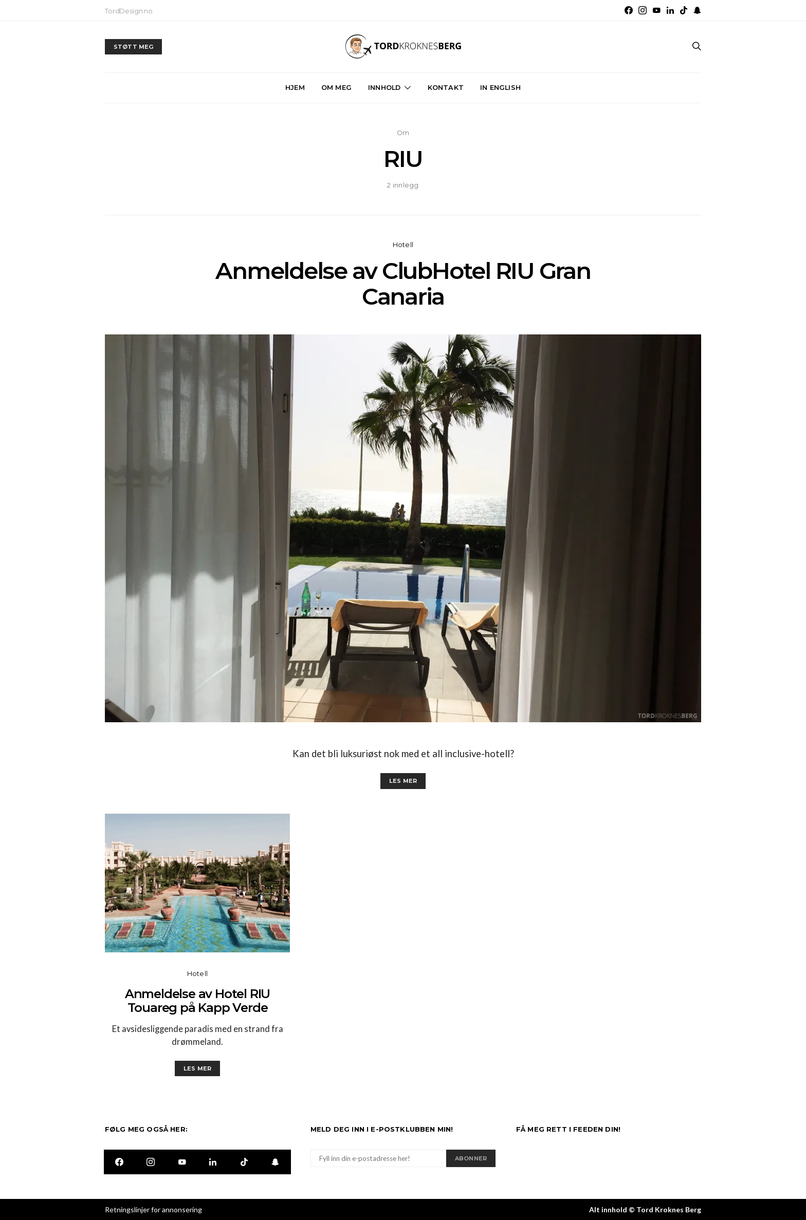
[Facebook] (629, 10)
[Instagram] (642, 10)
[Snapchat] (697, 10)
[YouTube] (656, 10)
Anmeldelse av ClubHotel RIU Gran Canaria (402, 283)
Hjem (295, 87)
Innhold (384, 87)
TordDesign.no (129, 11)
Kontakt (446, 87)
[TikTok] (684, 10)
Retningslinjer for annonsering (153, 1209)
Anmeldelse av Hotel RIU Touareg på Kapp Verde (197, 1000)
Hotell (403, 245)
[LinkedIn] (670, 10)
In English (500, 87)
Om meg (336, 87)
